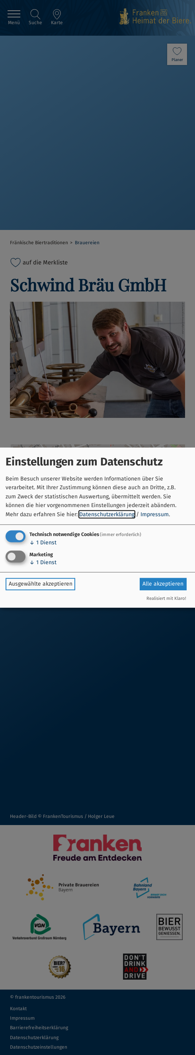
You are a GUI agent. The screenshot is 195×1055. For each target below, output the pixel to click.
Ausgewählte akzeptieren (40, 583)
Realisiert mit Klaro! (166, 598)
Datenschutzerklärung (107, 514)
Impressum (154, 514)
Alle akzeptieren (162, 583)
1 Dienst (43, 542)
